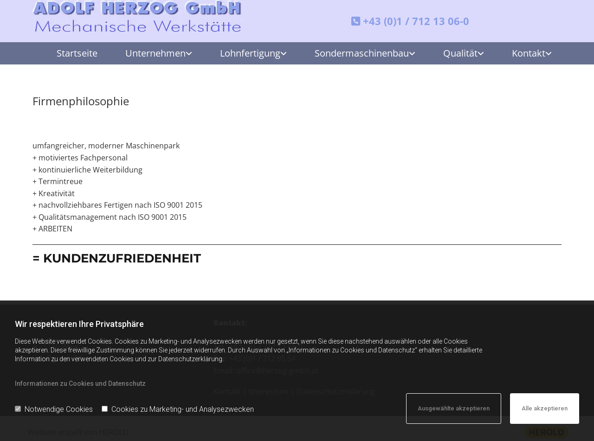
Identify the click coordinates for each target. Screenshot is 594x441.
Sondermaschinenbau (362, 53)
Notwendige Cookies (54, 409)
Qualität (460, 53)
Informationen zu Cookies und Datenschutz (80, 383)
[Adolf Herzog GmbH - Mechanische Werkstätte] (138, 16)
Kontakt (528, 53)
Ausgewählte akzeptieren (454, 408)
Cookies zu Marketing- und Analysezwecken (178, 409)
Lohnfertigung (250, 53)
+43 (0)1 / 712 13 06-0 (416, 21)
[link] (151, 53)
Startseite (77, 53)
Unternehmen (155, 53)
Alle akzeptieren (545, 408)
